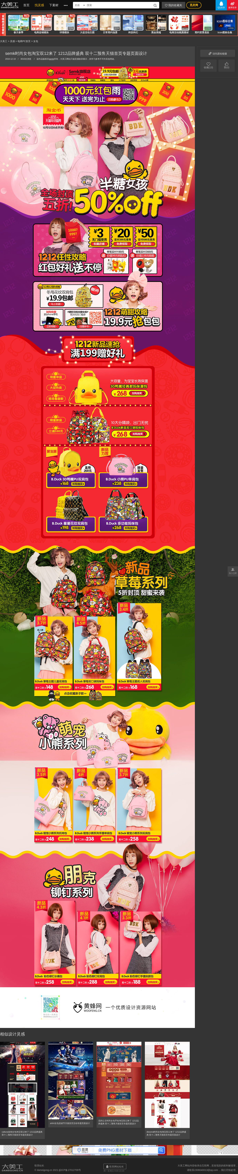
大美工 (10, 5)
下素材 (53, 5)
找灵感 (39, 5)
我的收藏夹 (173, 5)
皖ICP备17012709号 (70, 1170)
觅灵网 (194, 5)
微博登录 (232, 5)
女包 (35, 41)
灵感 (12, 41)
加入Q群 (233, 570)
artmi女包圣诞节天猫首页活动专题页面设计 (70, 1123)
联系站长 (39, 1165)
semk (51, 59)
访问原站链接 (217, 53)
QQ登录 (221, 5)
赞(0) (227, 65)
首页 (26, 5)
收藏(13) (208, 65)
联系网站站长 (115, 1166)
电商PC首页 (24, 41)
